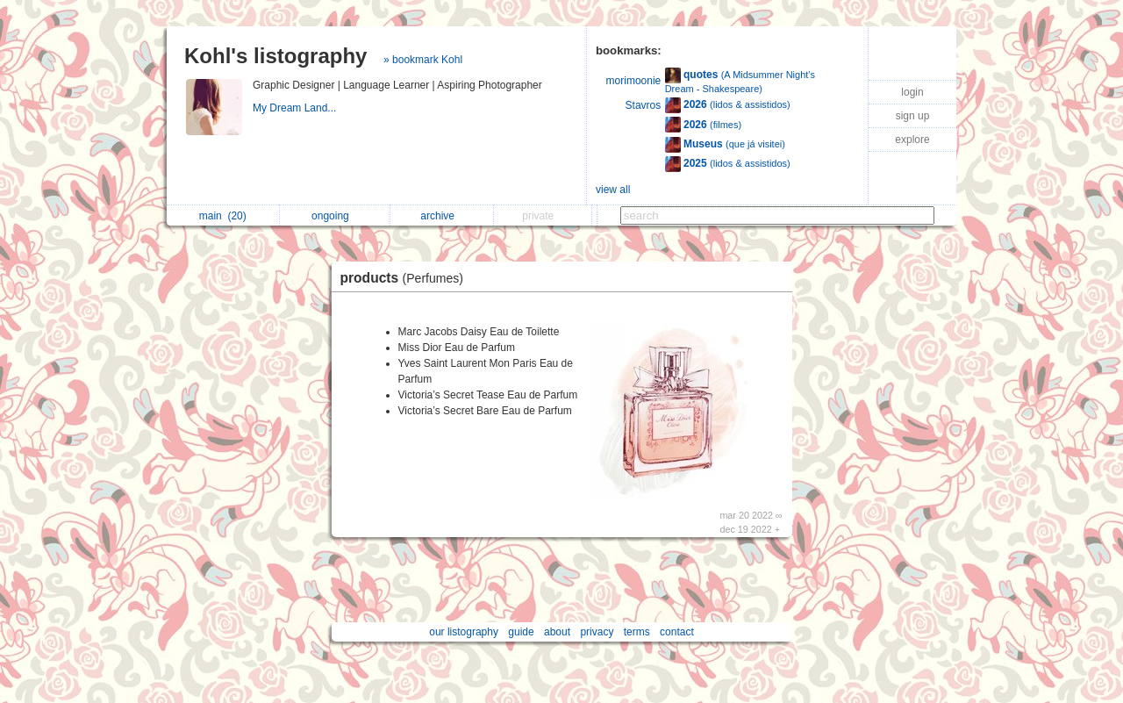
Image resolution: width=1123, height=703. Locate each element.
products (406, 277)
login (912, 92)
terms (637, 632)
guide (520, 632)
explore (912, 139)
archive (441, 216)
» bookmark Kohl (422, 60)
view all (613, 189)
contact (677, 632)
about (557, 632)
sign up (913, 116)
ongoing (334, 216)
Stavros (644, 105)
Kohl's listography (275, 56)
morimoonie (634, 81)
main (223, 216)
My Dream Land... (296, 108)
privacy (596, 632)
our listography (463, 632)
